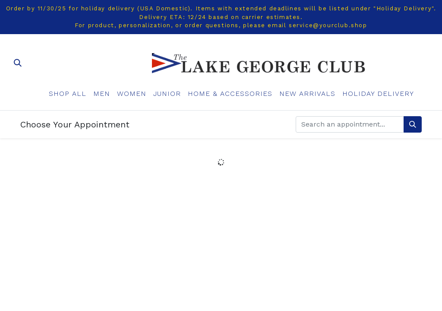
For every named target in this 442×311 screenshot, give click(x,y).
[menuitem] (67, 93)
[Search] (413, 124)
